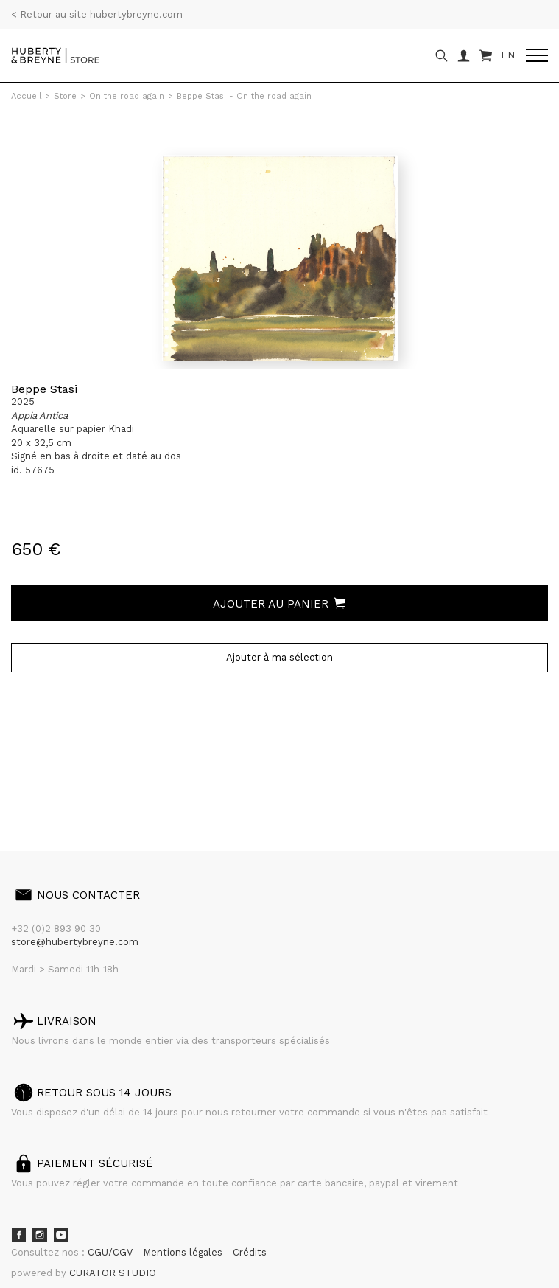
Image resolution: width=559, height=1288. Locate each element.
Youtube (61, 1235)
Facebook (18, 1235)
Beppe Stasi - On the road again (244, 96)
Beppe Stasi (44, 389)
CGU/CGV (112, 1252)
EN (508, 54)
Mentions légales (184, 1252)
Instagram (39, 1235)
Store (65, 96)
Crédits (250, 1252)
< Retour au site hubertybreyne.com (97, 14)
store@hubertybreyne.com (74, 941)
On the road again (126, 96)
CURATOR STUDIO (112, 1272)
